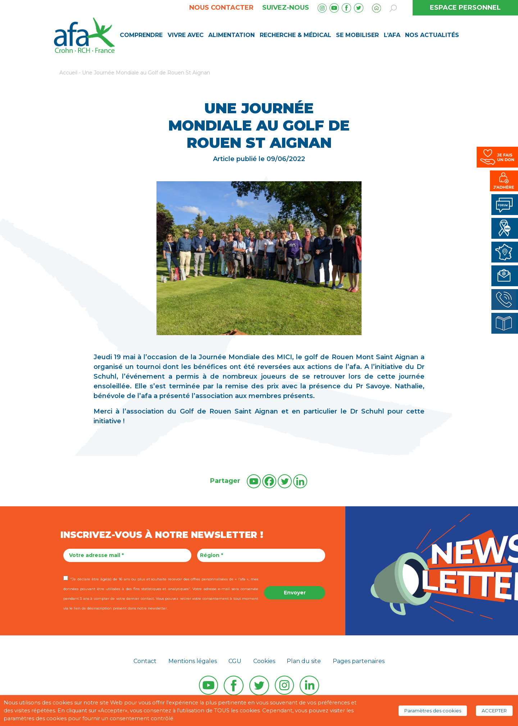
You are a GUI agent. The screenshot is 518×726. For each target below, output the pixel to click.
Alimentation (231, 35)
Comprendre (141, 35)
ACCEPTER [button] (494, 710)
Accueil (68, 72)
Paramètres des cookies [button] (432, 710)
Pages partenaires (359, 661)
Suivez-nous (285, 8)
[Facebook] (269, 481)
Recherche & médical (295, 35)
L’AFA (392, 35)
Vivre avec (186, 35)
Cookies (264, 661)
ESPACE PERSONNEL (465, 8)
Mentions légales (192, 661)
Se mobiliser (357, 35)
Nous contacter (221, 8)
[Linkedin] (300, 481)
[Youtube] (254, 481)
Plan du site (304, 661)
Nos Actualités (432, 35)
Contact (144, 661)
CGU (234, 661)
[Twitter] (285, 481)
